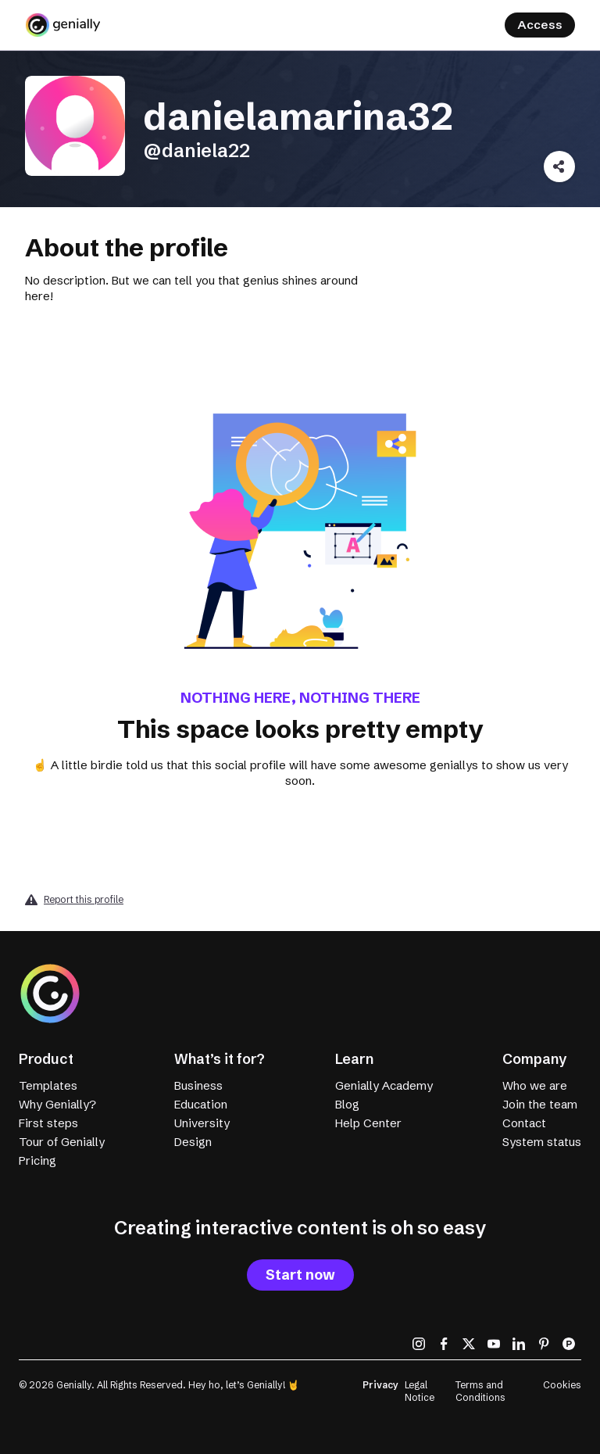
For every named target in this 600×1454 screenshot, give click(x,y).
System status (541, 1141)
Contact (524, 1123)
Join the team (539, 1104)
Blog (347, 1104)
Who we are (534, 1085)
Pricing (37, 1160)
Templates (48, 1085)
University (202, 1123)
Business (198, 1085)
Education (200, 1104)
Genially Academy (384, 1085)
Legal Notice (419, 1391)
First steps (48, 1123)
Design (193, 1141)
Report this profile (83, 899)
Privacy (380, 1385)
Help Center (368, 1123)
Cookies (562, 1385)
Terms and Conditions (480, 1391)
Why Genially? (57, 1104)
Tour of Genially (62, 1141)
